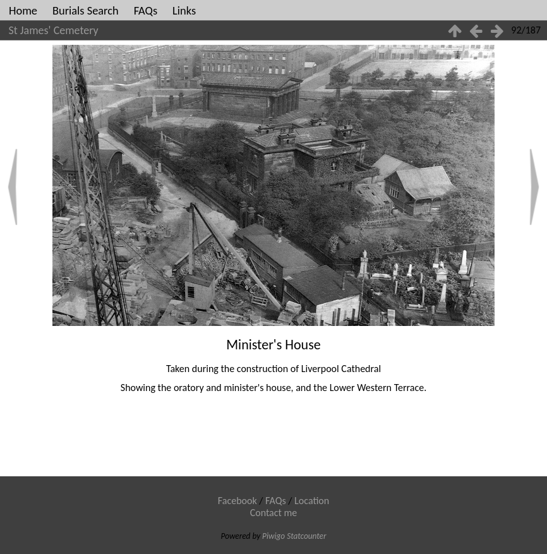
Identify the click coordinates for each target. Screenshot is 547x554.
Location (311, 501)
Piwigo (273, 536)
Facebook (237, 501)
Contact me (274, 513)
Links (184, 10)
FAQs (145, 10)
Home (23, 10)
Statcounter (306, 536)
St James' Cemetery (54, 30)
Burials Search (85, 10)
